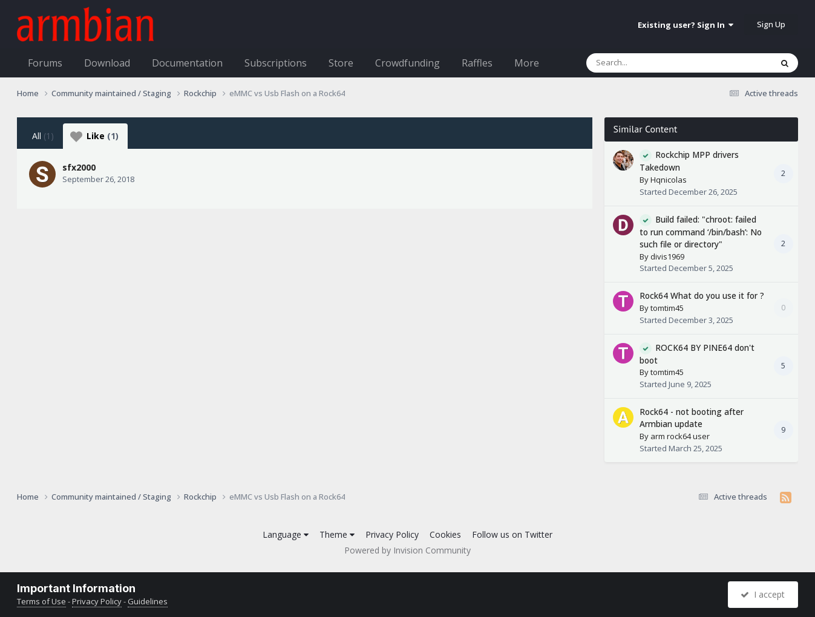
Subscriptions (275, 63)
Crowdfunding (407, 63)
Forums (45, 63)
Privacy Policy (392, 534)
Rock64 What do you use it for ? (702, 295)
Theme (337, 534)
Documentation (187, 63)
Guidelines (148, 601)
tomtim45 (667, 307)
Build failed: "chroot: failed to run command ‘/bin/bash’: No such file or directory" (701, 232)
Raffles (477, 63)
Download (107, 63)
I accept (763, 594)
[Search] (647, 63)
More (526, 63)
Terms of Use (41, 601)
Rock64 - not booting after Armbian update (692, 418)
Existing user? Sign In (685, 24)
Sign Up (771, 24)
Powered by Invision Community (407, 550)
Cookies (445, 534)
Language (286, 534)
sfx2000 (79, 167)
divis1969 (667, 256)
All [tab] (43, 136)
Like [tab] (94, 136)
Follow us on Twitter (512, 534)
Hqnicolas (668, 179)
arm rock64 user (680, 436)
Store (341, 63)
